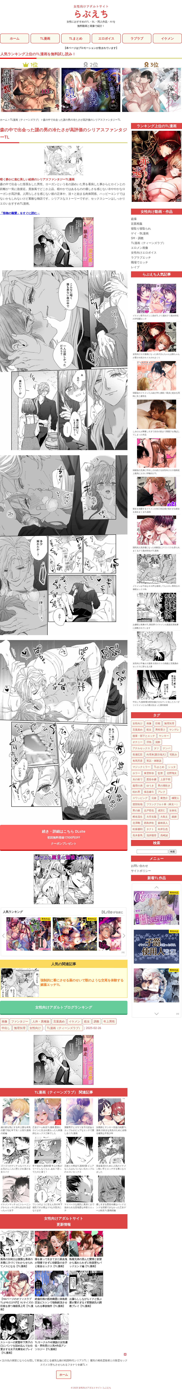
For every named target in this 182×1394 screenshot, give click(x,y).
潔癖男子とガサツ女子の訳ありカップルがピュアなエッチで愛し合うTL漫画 (79, 1131)
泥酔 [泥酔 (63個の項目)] (157, 742)
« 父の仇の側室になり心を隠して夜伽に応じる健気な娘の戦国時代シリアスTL (43, 1361)
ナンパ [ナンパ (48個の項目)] (166, 748)
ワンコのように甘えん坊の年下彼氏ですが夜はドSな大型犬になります (47, 1208)
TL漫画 (45, 38)
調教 (96, 1022)
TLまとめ (75, 38)
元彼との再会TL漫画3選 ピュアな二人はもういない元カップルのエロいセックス (79, 1169)
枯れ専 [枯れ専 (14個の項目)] (136, 792)
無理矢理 (19, 1028)
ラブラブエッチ (141, 257)
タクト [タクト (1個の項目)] (150, 829)
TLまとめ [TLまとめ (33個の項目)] (159, 767)
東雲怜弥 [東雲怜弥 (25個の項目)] (149, 773)
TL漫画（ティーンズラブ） (64, 1028)
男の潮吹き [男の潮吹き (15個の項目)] (164, 785)
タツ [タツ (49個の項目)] (156, 748)
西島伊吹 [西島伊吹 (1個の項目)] (149, 823)
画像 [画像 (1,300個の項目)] (148, 723)
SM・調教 (137, 238)
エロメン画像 (139, 248)
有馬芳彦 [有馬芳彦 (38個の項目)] (138, 760)
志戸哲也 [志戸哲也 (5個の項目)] (149, 810)
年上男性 (109, 1022)
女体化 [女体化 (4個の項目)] (173, 810)
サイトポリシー (141, 871)
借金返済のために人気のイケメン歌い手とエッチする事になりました (111, 1169)
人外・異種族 (40, 1022)
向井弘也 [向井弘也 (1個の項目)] (163, 829)
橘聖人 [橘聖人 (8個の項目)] (175, 798)
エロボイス (106, 38)
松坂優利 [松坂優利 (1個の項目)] (138, 829)
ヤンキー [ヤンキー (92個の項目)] (164, 736)
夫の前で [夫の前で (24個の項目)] (138, 779)
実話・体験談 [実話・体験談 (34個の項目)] (153, 760)
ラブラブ (136, 38)
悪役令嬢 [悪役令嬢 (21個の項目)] (151, 779)
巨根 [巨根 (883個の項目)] (157, 723)
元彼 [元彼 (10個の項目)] (153, 798)
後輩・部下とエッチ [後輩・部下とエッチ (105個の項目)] (144, 736)
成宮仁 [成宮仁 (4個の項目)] (161, 810)
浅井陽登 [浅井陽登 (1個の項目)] (151, 835)
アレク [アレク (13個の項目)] (161, 792)
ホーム (14, 38)
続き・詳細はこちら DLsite (63, 837)
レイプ (135, 267)
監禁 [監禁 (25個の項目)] (160, 773)
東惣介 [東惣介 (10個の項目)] (164, 798)
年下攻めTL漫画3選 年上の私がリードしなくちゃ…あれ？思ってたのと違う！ (47, 1169)
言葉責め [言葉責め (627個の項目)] (138, 729)
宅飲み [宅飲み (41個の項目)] (173, 754)
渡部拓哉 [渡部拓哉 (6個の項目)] (138, 804)
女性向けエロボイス (144, 253)
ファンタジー (19, 1022)
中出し (6, 1028)
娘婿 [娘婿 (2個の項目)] (174, 816)
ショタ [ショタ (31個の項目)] (172, 767)
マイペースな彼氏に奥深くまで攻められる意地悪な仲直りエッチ (79, 1208)
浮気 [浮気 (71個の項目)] (148, 742)
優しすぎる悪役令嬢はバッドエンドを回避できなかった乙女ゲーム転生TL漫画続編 (111, 1208)
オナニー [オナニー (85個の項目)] (138, 742)
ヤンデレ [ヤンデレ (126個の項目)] (174, 729)
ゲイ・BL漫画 (140, 233)
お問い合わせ (139, 866)
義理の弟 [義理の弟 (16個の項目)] (138, 785)
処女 (87, 1022)
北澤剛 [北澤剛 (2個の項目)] (136, 823)
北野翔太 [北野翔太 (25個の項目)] (172, 773)
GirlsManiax (112, 913)
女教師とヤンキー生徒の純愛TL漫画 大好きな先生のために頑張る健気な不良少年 (111, 1131)
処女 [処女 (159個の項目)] (148, 729)
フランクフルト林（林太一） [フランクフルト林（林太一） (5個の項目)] (162, 804)
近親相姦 (136, 224)
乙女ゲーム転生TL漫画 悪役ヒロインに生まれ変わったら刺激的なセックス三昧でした (47, 1131)
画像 (4, 1022)
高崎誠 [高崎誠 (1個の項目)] (164, 835)
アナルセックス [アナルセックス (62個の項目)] (141, 748)
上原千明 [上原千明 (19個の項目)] (165, 779)
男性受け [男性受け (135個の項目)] (160, 729)
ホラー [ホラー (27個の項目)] (136, 773)
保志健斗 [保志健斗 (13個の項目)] (149, 792)
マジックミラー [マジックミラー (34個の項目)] (141, 767)
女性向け (35, 1028)
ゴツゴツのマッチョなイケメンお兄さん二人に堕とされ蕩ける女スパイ (16, 1169)
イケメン (167, 38)
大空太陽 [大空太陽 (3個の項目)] (151, 816)
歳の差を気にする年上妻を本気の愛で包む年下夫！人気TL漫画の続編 (16, 1131)
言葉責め (59, 1022)
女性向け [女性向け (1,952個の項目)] (138, 723)
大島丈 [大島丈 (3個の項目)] (164, 816)
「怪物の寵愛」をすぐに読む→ (20, 213)
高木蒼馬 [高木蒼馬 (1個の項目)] (138, 835)
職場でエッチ (139, 262)
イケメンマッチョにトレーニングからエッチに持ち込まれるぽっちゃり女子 (16, 1208)
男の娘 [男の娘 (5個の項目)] (136, 810)
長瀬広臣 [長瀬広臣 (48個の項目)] (138, 754)
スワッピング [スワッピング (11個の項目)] (140, 798)
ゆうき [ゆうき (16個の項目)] (150, 785)
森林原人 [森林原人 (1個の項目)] (163, 823)
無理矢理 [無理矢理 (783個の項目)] (169, 723)
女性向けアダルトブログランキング (63, 1008)
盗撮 (134, 219)
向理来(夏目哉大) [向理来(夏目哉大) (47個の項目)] (156, 754)
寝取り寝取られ (141, 228)
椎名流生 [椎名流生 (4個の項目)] (138, 816)
